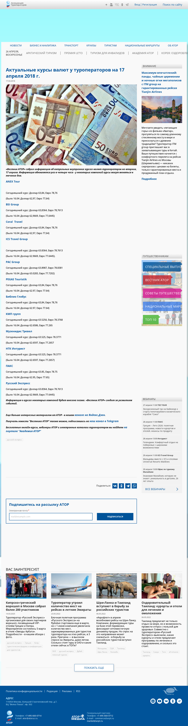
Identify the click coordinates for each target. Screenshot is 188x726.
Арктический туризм (54, 53)
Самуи (156, 644)
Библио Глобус (15, 292)
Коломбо (115, 644)
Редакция (47, 683)
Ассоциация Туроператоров (19, 4)
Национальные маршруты (158, 299)
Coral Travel (13, 220)
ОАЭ (54, 644)
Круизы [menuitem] (91, 45)
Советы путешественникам (159, 286)
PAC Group (12, 259)
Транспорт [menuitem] (71, 45)
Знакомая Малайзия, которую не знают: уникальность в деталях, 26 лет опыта (161, 471)
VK (117, 4)
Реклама (61, 683)
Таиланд (121, 641)
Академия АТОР (139, 53)
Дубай (80, 644)
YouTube (112, 4)
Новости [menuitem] (16, 45)
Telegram (127, 4)
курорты (146, 648)
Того (164, 644)
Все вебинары (154, 481)
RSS (71, 683)
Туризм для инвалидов (109, 53)
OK (122, 4)
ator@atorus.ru (30, 710)
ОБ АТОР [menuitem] (173, 45)
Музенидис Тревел (17, 326)
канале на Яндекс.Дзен (88, 407)
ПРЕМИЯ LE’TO (81, 53)
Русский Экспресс (16, 376)
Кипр (37, 635)
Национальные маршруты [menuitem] (142, 45)
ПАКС (9, 359)
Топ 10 (147, 312)
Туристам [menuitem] (110, 45)
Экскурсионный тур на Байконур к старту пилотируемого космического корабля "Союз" (160, 404)
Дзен (107, 4)
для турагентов (13, 642)
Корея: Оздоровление (168, 53)
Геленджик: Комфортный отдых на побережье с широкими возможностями (161, 438)
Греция (28, 635)
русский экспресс (14, 430)
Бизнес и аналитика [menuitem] (43, 45)
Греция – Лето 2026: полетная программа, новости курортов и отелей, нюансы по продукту (159, 421)
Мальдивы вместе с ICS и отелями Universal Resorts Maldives (160, 453)
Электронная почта (18, 501)
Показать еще (94, 660)
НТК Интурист (14, 343)
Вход (138, 4)
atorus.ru (155, 723)
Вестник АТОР (151, 272)
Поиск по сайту (173, 4)
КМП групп (12, 309)
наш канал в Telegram (102, 413)
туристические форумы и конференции (24, 639)
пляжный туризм (59, 647)
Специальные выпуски (156, 259)
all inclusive (174, 644)
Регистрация (150, 4)
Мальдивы (102, 641)
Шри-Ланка (103, 644)
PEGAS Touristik (15, 276)
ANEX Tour (12, 181)
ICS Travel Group (15, 237)
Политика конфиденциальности (22, 683)
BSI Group (11, 203)
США (112, 641)
